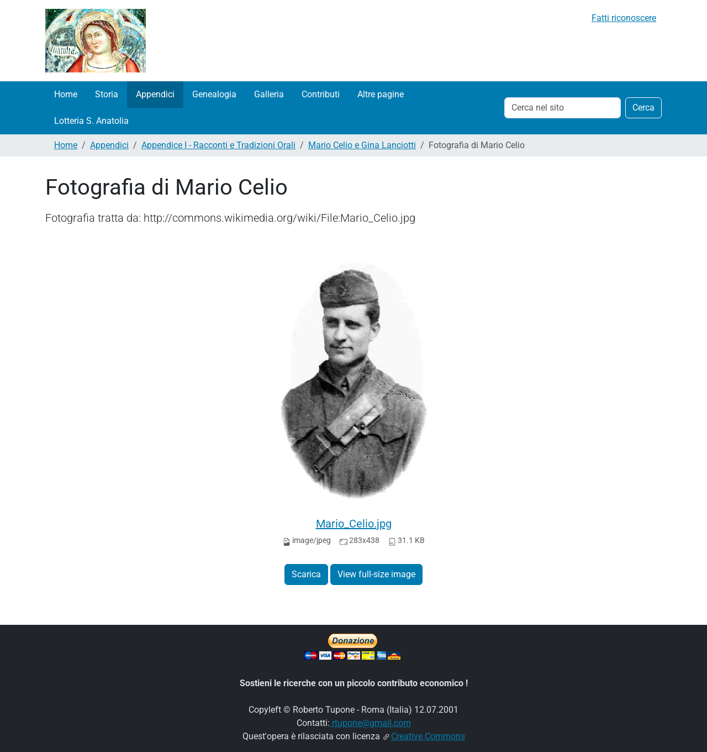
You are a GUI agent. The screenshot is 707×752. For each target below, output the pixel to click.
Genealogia (214, 94)
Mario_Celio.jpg (354, 523)
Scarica (306, 574)
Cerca (643, 107)
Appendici (155, 94)
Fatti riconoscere (624, 18)
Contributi (321, 94)
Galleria (269, 94)
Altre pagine (380, 94)
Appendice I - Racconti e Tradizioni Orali (218, 145)
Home (65, 94)
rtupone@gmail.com (370, 723)
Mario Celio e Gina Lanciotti (362, 145)
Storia (106, 94)
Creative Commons (428, 736)
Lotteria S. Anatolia (91, 121)
